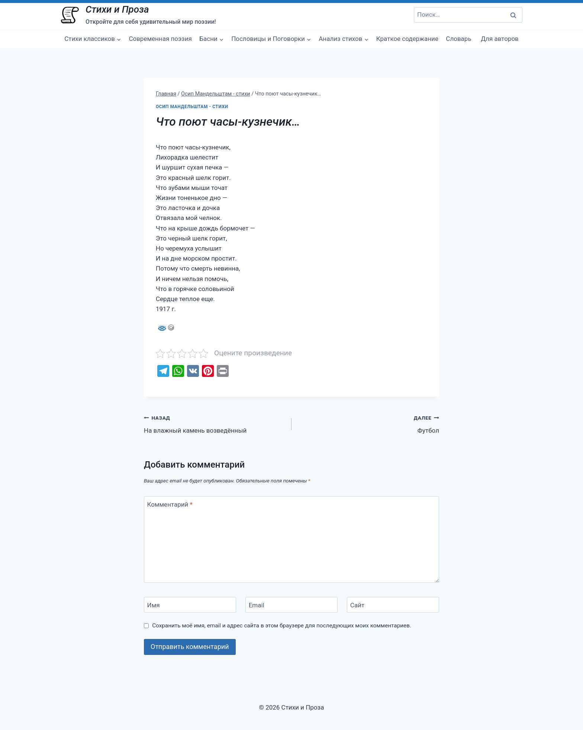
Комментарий (170, 504)
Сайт (357, 605)
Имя (153, 605)
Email (256, 605)
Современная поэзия (160, 38)
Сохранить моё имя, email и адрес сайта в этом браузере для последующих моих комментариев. (281, 625)
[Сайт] (393, 605)
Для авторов (500, 38)
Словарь (458, 38)
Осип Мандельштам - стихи (192, 106)
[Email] (291, 605)
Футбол (368, 424)
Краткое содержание (407, 38)
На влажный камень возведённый (214, 424)
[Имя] (190, 605)
